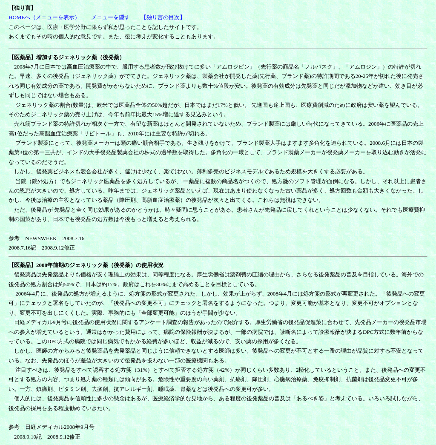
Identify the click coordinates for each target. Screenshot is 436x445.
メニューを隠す (110, 17)
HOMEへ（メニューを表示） (44, 17)
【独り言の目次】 (163, 17)
